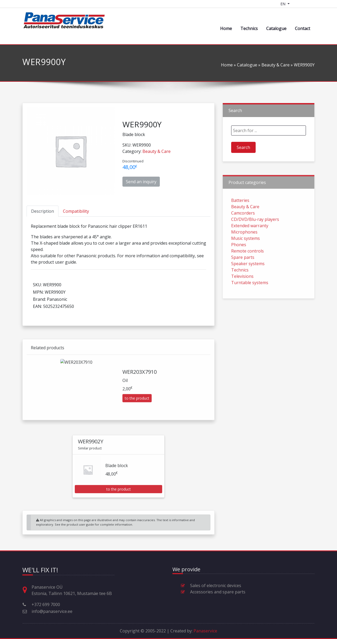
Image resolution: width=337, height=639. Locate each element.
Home (226, 28)
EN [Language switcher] (283, 3)
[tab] (42, 211)
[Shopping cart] (297, 4)
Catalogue (276, 28)
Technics (249, 28)
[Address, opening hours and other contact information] (27, 590)
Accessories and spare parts (217, 592)
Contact (302, 28)
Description (42, 211)
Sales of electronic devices (215, 585)
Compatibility (76, 211)
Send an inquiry (141, 182)
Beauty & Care (275, 65)
